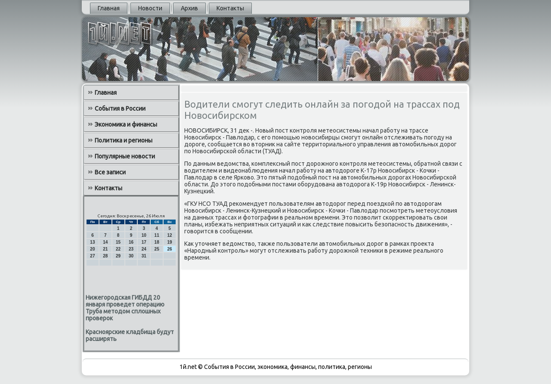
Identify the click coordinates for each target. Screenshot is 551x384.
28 (105, 256)
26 (169, 249)
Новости (150, 8)
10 (144, 235)
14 (105, 242)
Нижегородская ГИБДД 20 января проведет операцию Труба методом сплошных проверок (125, 308)
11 (157, 235)
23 (131, 249)
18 (157, 242)
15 (118, 242)
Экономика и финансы (126, 124)
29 (118, 256)
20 (92, 249)
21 (105, 249)
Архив (189, 8)
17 (144, 242)
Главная (109, 8)
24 (144, 249)
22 (118, 249)
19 (169, 242)
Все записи (110, 172)
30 (131, 256)
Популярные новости (125, 156)
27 (92, 256)
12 (169, 235)
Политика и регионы (123, 140)
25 (157, 249)
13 (92, 242)
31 (144, 256)
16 (131, 242)
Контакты (230, 8)
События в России (120, 108)
